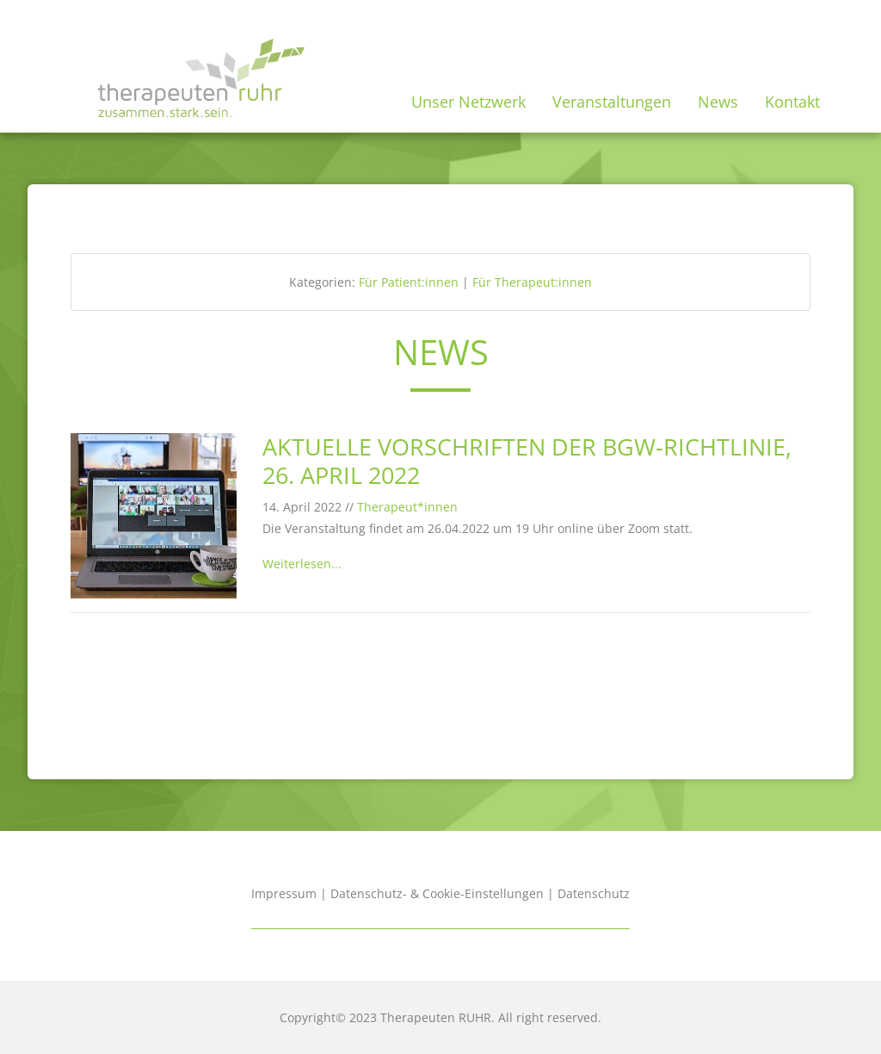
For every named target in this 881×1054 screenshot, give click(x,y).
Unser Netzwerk (468, 101)
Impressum (284, 893)
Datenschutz (594, 893)
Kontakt (792, 101)
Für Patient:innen (409, 282)
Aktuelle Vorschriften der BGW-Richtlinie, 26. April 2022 (527, 461)
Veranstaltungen (611, 101)
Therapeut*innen (407, 507)
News (718, 101)
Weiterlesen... (302, 563)
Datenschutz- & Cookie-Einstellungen (437, 893)
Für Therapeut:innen (532, 282)
